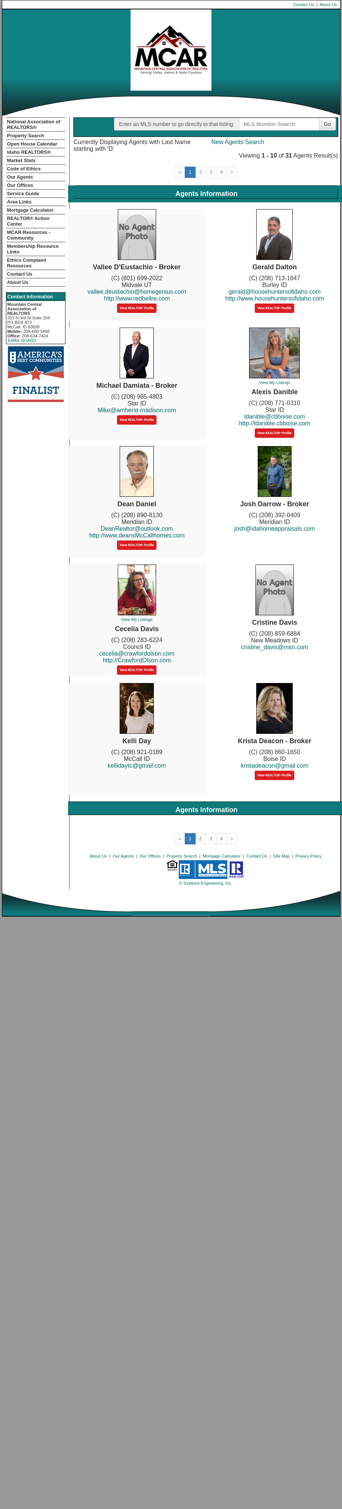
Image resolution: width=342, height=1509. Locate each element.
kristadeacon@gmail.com (275, 765)
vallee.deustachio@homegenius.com (137, 291)
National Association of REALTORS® (34, 124)
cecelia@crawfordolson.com (136, 653)
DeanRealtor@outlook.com (136, 528)
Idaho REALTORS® (29, 152)
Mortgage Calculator (30, 210)
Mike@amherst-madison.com (136, 410)
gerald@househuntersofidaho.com (274, 291)
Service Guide (23, 193)
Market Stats (21, 160)
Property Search (25, 135)
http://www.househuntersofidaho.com (274, 298)
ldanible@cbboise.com (274, 416)
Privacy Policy (308, 856)
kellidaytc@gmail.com (137, 765)
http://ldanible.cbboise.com (274, 423)
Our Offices (20, 185)
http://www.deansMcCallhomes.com (136, 535)
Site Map (281, 856)
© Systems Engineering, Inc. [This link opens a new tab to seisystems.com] (205, 883)
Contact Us (303, 4)
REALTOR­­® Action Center (28, 221)
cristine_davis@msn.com (274, 647)
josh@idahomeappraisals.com (274, 528)
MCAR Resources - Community (28, 235)
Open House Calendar (32, 144)
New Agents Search (237, 142)
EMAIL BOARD (22, 340)
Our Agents (20, 177)
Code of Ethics (24, 169)
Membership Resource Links (33, 249)
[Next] (231, 172)
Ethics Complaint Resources (27, 263)
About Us (328, 4)
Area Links (19, 202)
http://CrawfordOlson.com (137, 660)
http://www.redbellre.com (137, 298)
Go (327, 124)
